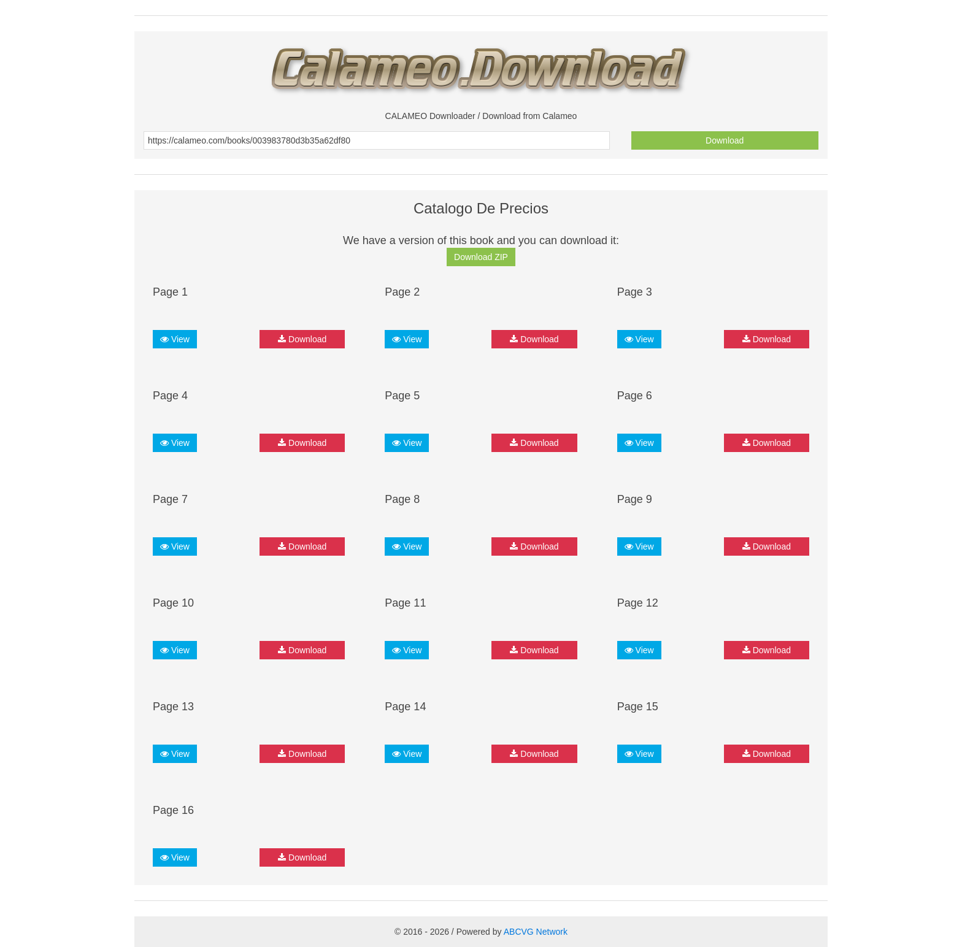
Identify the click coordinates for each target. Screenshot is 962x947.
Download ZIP (481, 257)
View (175, 339)
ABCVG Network (536, 932)
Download (725, 140)
